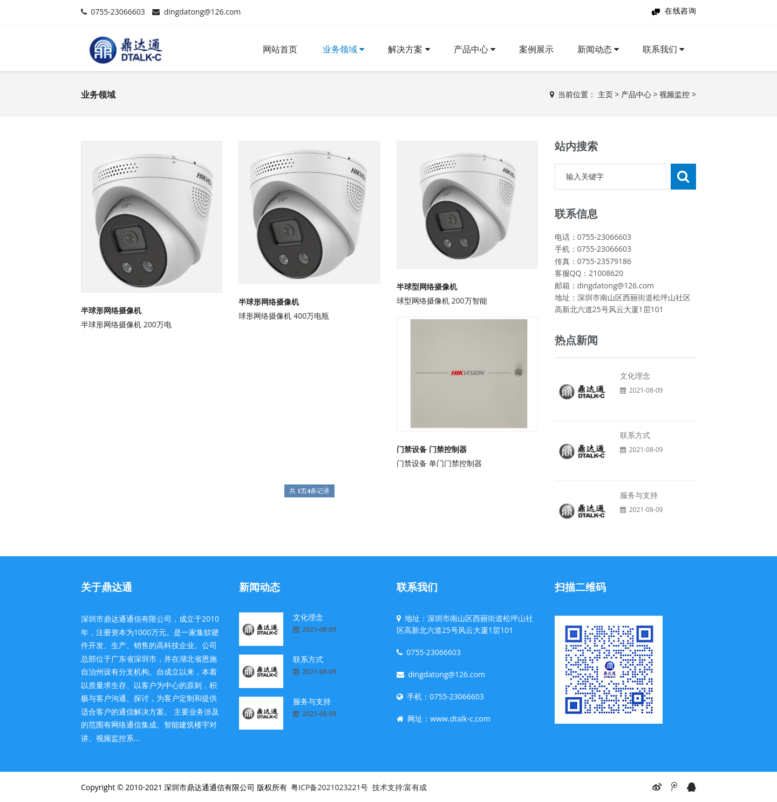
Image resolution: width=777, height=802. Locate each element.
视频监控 (674, 94)
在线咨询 (680, 10)
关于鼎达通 (106, 587)
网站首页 (280, 49)
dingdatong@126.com (202, 11)
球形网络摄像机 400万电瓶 (283, 316)
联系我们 (663, 49)
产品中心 (474, 49)
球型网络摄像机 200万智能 (442, 300)
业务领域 (343, 49)
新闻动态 (598, 49)
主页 (605, 94)
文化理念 (635, 375)
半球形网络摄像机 (111, 310)
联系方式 (635, 435)
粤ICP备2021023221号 (329, 787)
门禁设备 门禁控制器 (432, 449)
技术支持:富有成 (399, 787)
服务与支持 (639, 495)
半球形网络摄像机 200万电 (126, 324)
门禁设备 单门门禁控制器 (439, 463)
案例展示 (536, 49)
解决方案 (409, 49)
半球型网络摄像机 (427, 286)
